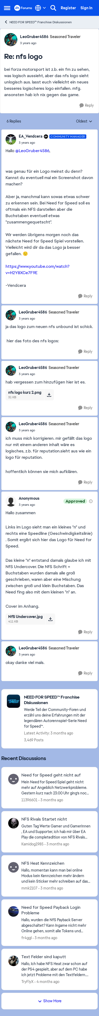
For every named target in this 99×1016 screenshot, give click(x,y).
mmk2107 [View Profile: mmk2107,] (29, 888)
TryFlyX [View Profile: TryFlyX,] (27, 981)
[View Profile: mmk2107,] (13, 867)
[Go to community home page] (23, 8)
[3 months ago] (51, 800)
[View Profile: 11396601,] (13, 779)
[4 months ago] (47, 982)
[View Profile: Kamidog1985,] (13, 823)
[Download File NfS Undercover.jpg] (50, 619)
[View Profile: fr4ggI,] (13, 911)
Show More (50, 1001)
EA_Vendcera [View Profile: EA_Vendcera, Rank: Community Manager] (31, 136)
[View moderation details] (90, 501)
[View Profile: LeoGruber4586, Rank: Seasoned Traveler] (10, 39)
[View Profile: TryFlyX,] (13, 961)
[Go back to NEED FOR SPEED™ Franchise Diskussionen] (58, 700)
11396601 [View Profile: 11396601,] (29, 800)
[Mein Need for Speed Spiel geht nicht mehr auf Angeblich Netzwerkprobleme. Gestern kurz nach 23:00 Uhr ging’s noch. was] (56, 787)
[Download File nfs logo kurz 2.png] (49, 394)
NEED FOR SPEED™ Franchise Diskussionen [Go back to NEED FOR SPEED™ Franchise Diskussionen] (38, 22)
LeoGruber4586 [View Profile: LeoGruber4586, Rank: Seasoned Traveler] (34, 36)
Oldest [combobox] (84, 121)
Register (68, 8)
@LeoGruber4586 (32, 150)
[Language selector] (40, 8)
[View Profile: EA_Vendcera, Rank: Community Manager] (11, 139)
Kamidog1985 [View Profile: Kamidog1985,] (32, 844)
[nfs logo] (50, 43)
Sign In (86, 8)
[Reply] (86, 105)
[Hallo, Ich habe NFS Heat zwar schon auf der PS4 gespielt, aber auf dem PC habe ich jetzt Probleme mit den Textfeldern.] (56, 969)
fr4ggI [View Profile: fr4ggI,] (26, 937)
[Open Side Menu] (7, 8)
